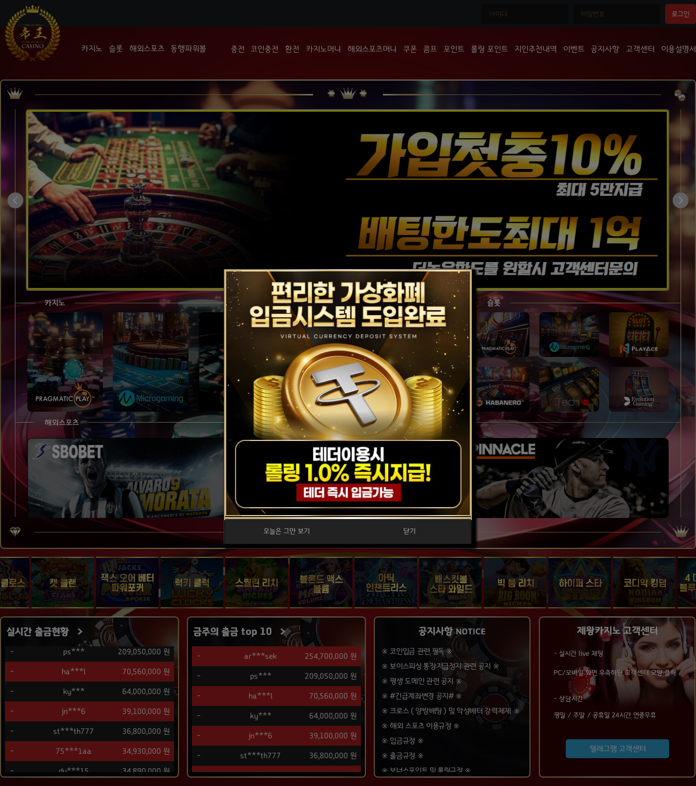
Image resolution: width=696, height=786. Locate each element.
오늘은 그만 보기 (286, 531)
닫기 (409, 531)
